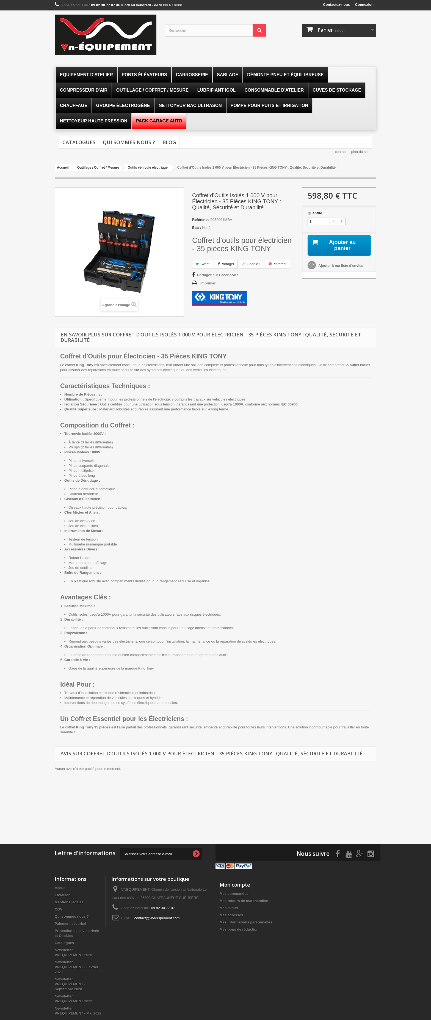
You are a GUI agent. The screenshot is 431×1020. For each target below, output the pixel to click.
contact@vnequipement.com (157, 917)
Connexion (364, 4)
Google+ (251, 264)
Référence (200, 220)
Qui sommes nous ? (129, 142)
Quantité (315, 213)
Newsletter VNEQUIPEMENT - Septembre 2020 (70, 984)
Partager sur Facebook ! (217, 275)
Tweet (202, 264)
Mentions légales (69, 902)
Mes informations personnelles (246, 922)
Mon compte (235, 884)
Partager (226, 264)
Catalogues (78, 142)
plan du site (360, 152)
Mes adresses (231, 914)
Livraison (63, 894)
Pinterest (278, 264)
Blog (169, 142)
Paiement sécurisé (70, 923)
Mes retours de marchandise (244, 900)
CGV (58, 909)
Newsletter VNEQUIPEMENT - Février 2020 (76, 966)
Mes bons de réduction (239, 929)
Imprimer (208, 283)
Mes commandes (234, 893)
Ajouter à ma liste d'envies (340, 266)
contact (341, 152)
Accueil (61, 887)
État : (196, 228)
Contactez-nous (336, 4)
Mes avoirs (229, 907)
